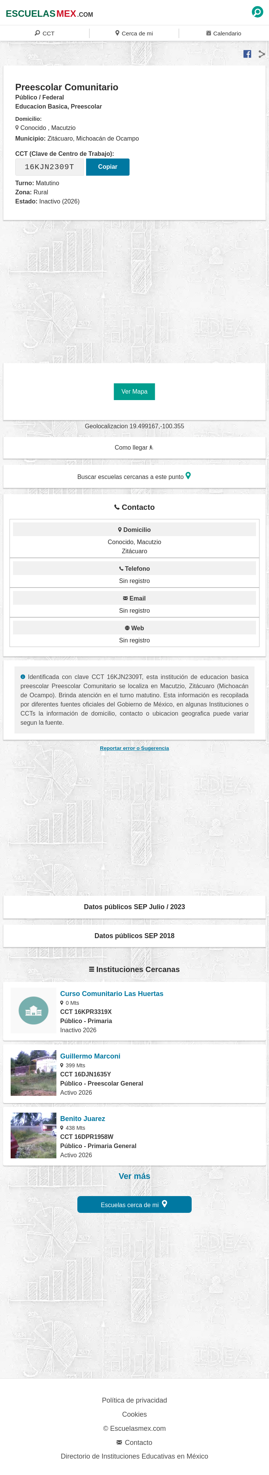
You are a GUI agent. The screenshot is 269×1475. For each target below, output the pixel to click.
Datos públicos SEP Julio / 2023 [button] (134, 907)
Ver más (135, 1176)
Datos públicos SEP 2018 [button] (134, 936)
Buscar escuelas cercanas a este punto (134, 476)
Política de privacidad (134, 1400)
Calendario (224, 33)
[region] (136, 293)
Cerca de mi (134, 33)
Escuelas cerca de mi (134, 1204)
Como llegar (134, 447)
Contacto (134, 1442)
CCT (44, 33)
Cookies (134, 1414)
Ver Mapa (134, 391)
